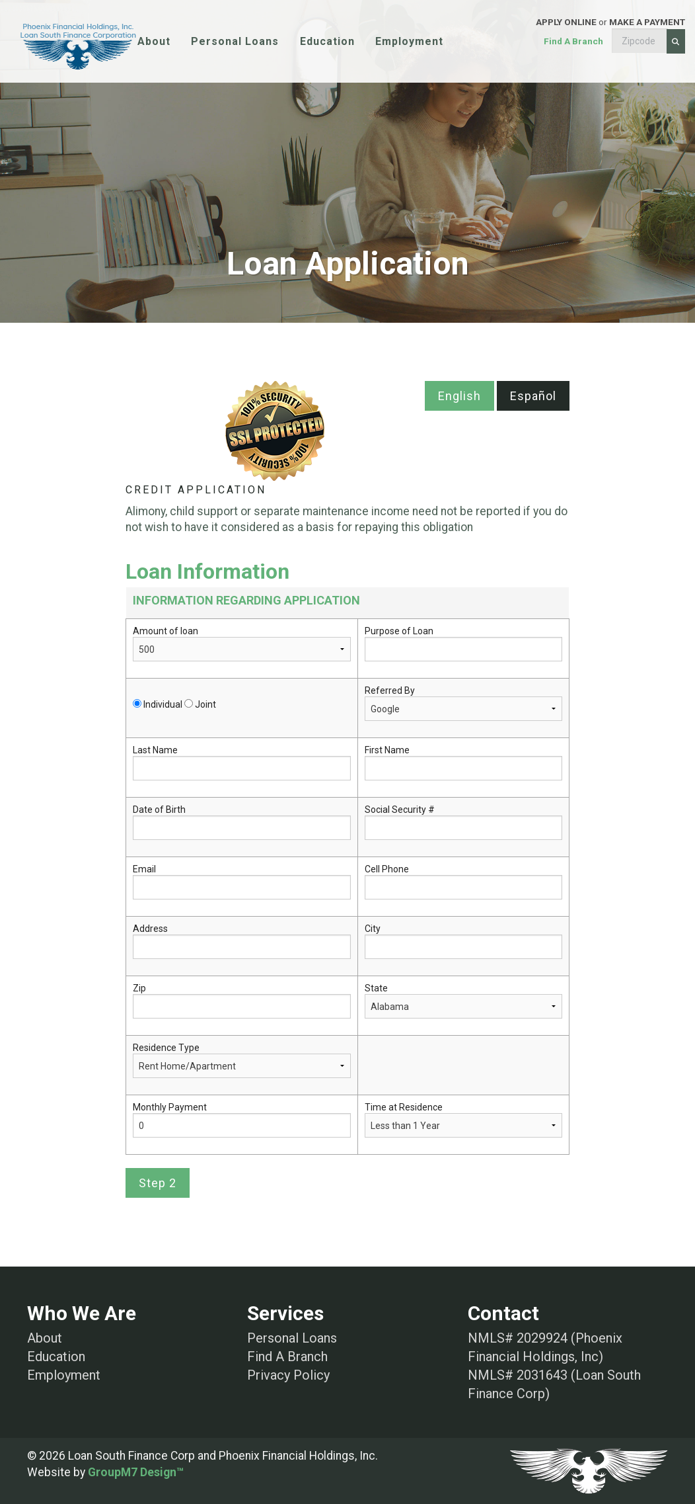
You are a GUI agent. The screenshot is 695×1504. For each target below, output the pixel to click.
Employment (409, 41)
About (153, 41)
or (579, 42)
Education (327, 41)
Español (533, 396)
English (459, 396)
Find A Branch (287, 1356)
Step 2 (157, 1183)
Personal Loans (235, 41)
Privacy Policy (288, 1375)
